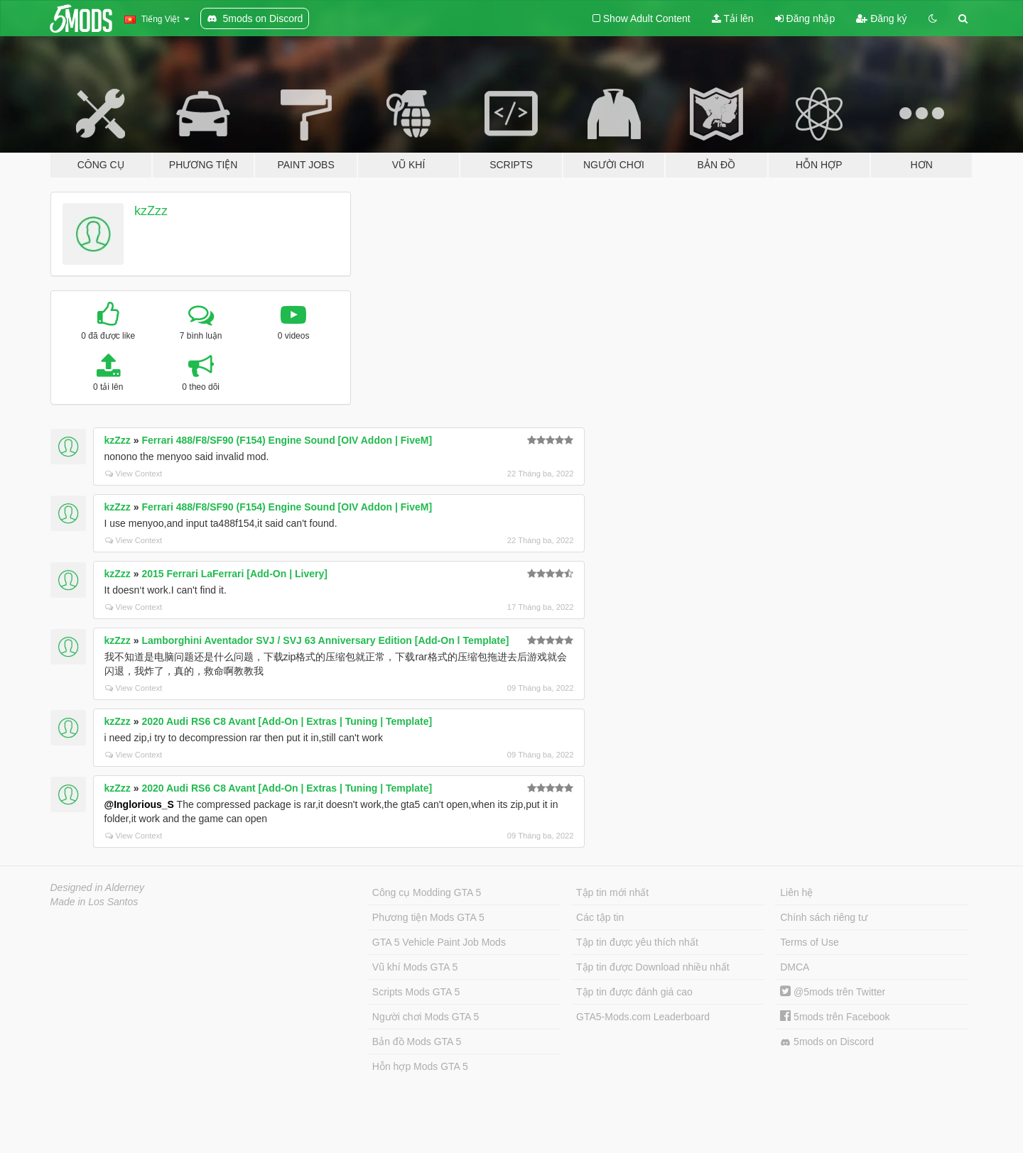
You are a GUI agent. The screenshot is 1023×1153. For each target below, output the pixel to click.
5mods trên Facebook (834, 1016)
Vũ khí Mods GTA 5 (415, 967)
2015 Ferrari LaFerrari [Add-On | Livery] (234, 573)
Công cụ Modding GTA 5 (426, 892)
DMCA (794, 967)
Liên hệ (796, 892)
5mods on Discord (827, 1042)
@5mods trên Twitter (832, 991)
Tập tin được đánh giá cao (634, 992)
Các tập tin (600, 917)
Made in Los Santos (94, 901)
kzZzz (151, 211)
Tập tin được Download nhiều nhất (653, 967)
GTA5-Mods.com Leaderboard (643, 1016)
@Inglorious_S (139, 804)
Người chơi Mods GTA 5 (425, 1016)
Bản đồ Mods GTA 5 (416, 1041)
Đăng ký (881, 18)
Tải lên (733, 18)
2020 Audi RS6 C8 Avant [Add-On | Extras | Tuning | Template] (286, 721)
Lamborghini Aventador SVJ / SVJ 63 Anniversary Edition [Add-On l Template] (325, 640)
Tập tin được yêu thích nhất (637, 942)
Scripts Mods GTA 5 (416, 992)
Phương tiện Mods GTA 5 (428, 917)
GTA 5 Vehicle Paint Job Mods (439, 942)
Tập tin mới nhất (612, 892)
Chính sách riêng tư (823, 917)
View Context (134, 473)
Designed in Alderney (97, 887)
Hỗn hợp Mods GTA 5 (420, 1066)
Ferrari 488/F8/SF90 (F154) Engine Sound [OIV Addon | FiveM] (286, 440)
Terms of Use (809, 942)
